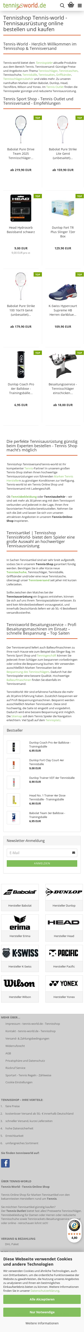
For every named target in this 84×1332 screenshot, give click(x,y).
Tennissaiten (46, 75)
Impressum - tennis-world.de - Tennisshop (32, 1024)
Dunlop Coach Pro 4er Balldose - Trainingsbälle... (21, 388)
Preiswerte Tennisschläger (64, 1211)
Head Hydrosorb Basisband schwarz (21, 229)
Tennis (28, 468)
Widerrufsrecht (15, 1046)
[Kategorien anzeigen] (79, 5)
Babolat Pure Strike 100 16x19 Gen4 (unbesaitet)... (21, 310)
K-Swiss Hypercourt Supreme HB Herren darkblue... (63, 310)
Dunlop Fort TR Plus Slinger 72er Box (63, 231)
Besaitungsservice (57, 1219)
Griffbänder (63, 75)
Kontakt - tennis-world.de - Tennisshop (30, 1031)
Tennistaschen (68, 71)
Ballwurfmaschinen (19, 680)
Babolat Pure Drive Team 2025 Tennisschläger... (20, 153)
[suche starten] (62, 5)
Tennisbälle (29, 75)
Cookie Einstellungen (19, 1082)
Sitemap (16, 716)
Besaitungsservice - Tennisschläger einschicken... (63, 388)
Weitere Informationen (42, 1323)
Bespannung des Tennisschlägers (28, 672)
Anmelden (42, 863)
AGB (8, 1053)
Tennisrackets (37, 1219)
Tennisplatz (53, 720)
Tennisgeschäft (46, 655)
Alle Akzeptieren (42, 1299)
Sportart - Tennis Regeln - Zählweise (28, 1075)
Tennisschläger (48, 71)
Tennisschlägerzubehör (18, 79)
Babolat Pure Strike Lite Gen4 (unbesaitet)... (63, 153)
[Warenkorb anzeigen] (71, 5)
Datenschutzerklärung (45, 1291)
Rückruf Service (15, 1068)
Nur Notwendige (42, 1312)
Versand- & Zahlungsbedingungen (27, 1038)
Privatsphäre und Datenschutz (25, 1061)
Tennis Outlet (55, 87)
